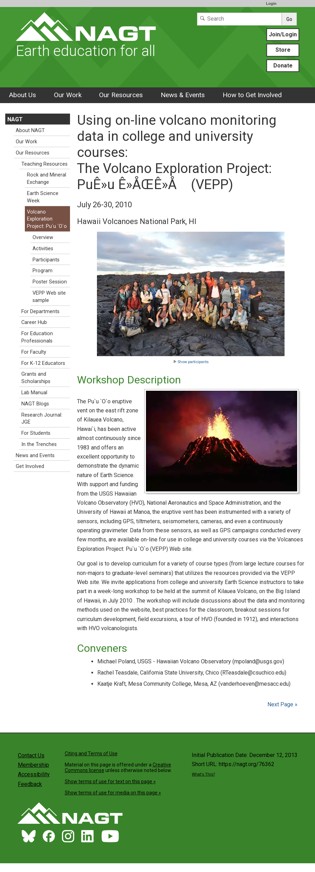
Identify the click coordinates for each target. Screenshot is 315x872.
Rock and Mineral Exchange (46, 178)
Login (271, 3)
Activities (43, 249)
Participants (46, 260)
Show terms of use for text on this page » (110, 781)
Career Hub (34, 322)
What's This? (203, 774)
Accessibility (34, 774)
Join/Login (283, 34)
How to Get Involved (252, 95)
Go (289, 19)
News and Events (35, 456)
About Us (22, 95)
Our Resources (121, 95)
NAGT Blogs (35, 404)
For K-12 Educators (43, 363)
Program (42, 271)
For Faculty (33, 352)
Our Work (68, 95)
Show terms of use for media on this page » (113, 792)
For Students (35, 433)
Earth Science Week (42, 197)
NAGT (15, 119)
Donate (283, 65)
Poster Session (50, 282)
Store (282, 49)
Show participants (191, 362)
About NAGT (30, 131)
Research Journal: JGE (41, 418)
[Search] (239, 19)
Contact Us (31, 755)
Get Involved (30, 466)
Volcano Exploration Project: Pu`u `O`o (47, 219)
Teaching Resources (44, 164)
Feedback (30, 784)
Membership (33, 765)
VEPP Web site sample (49, 296)
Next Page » (282, 704)
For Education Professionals (37, 337)
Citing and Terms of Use (91, 753)
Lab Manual (34, 393)
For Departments (40, 312)
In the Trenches (39, 444)
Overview (43, 237)
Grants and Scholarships (35, 377)
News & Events (183, 95)
